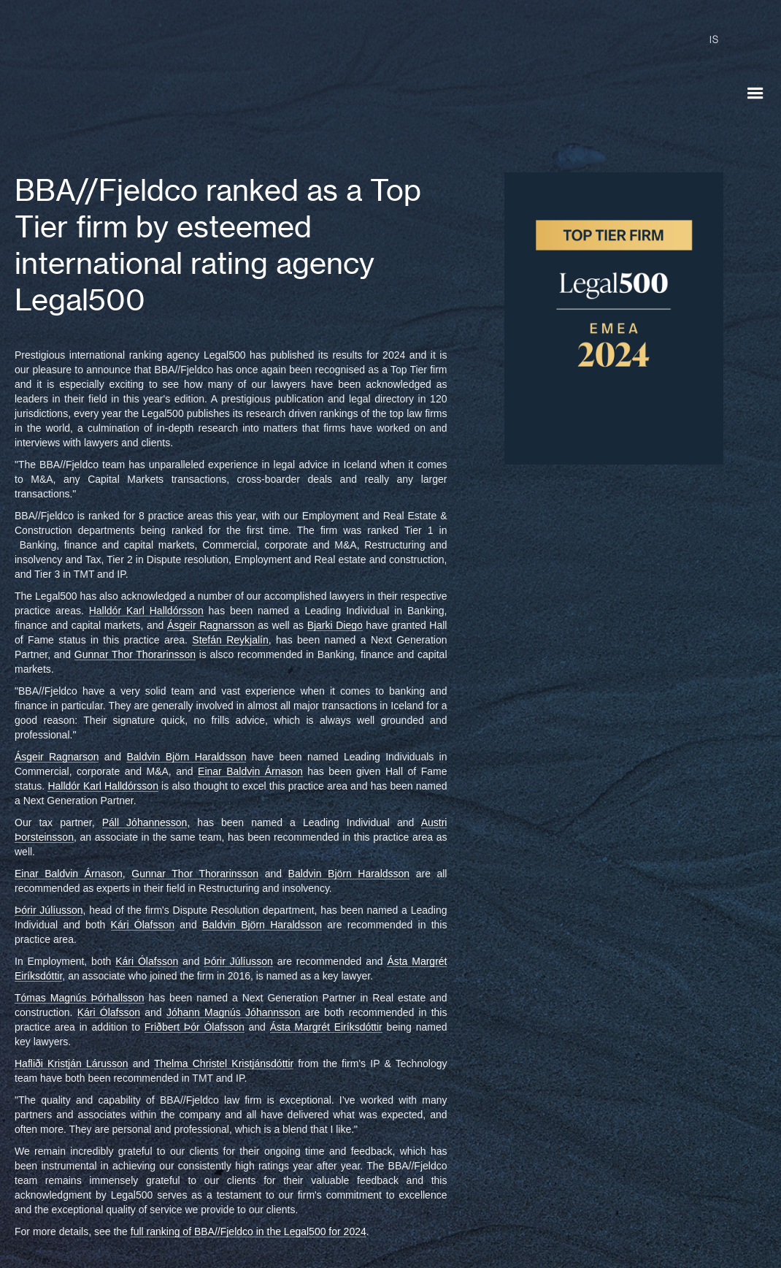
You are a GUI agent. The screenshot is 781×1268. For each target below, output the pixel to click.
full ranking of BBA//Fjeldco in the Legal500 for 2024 (248, 1231)
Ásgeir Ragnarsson (211, 625)
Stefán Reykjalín (230, 640)
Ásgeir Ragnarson (57, 757)
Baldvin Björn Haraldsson (186, 757)
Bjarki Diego (335, 625)
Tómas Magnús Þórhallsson (80, 998)
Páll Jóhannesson (145, 822)
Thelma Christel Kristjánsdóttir (223, 1063)
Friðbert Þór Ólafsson (195, 1027)
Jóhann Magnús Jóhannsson (233, 1012)
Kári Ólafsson (142, 925)
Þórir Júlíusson (48, 910)
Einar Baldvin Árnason (250, 771)
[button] (755, 93)
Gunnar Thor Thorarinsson (135, 654)
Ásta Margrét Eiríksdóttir (326, 1027)
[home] (135, 80)
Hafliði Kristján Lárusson (71, 1063)
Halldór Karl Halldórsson (146, 610)
